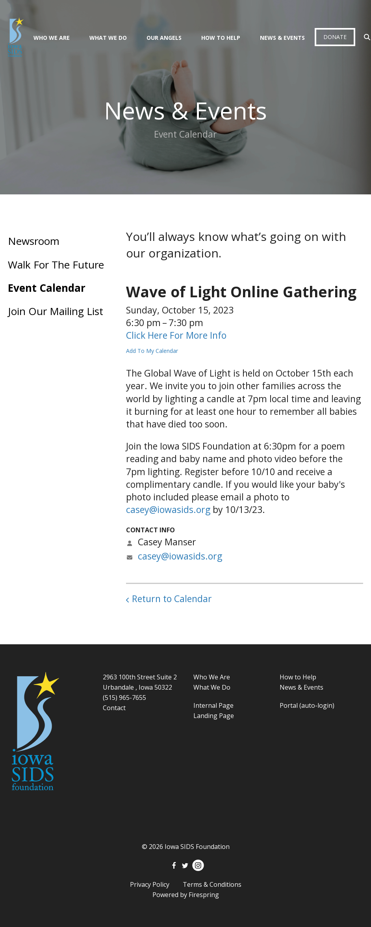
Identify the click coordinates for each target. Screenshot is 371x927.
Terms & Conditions (212, 884)
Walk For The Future (56, 264)
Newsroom (33, 241)
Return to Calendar (172, 598)
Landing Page (213, 715)
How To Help (220, 37)
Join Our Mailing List (55, 311)
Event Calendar (46, 288)
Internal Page (213, 705)
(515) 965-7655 (124, 697)
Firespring (204, 894)
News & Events (282, 37)
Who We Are (51, 37)
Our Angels (164, 37)
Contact (114, 707)
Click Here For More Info (176, 335)
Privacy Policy (149, 884)
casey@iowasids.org (168, 509)
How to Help (298, 677)
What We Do (108, 37)
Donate (335, 37)
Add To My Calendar (152, 350)
